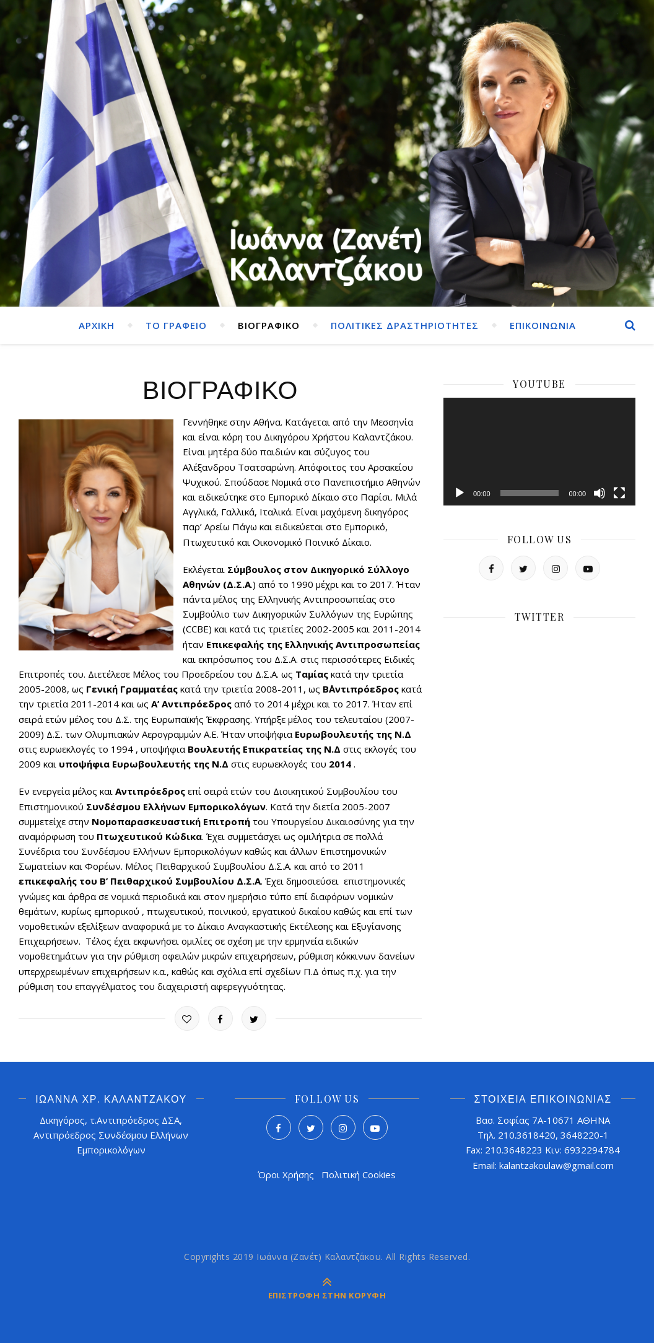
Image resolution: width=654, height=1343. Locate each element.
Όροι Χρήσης (286, 1174)
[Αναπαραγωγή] (459, 493)
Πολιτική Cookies (358, 1174)
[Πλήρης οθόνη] (619, 493)
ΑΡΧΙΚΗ (97, 325)
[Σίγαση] (599, 493)
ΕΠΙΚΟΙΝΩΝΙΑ (543, 325)
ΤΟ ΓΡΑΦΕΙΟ (176, 325)
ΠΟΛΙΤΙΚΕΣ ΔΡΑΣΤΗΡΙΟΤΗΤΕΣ (405, 325)
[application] (539, 451)
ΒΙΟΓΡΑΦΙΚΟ (269, 325)
